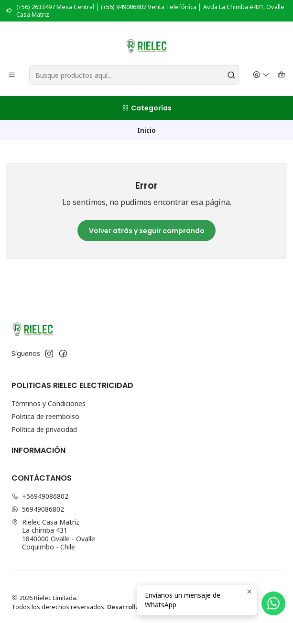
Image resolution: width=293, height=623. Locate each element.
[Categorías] (146, 108)
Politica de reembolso (45, 416)
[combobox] (134, 75)
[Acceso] (261, 75)
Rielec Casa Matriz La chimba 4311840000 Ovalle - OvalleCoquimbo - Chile (53, 534)
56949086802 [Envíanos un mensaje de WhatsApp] (37, 509)
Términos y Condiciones (48, 403)
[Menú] (12, 75)
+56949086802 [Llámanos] (39, 496)
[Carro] (281, 75)
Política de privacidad (44, 429)
